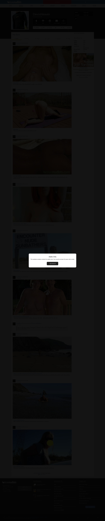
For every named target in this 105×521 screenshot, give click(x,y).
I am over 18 (53, 263)
